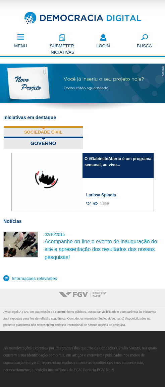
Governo (57, 143)
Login (103, 45)
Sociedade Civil (43, 132)
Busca (144, 45)
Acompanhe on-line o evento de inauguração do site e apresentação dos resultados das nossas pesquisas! (101, 249)
